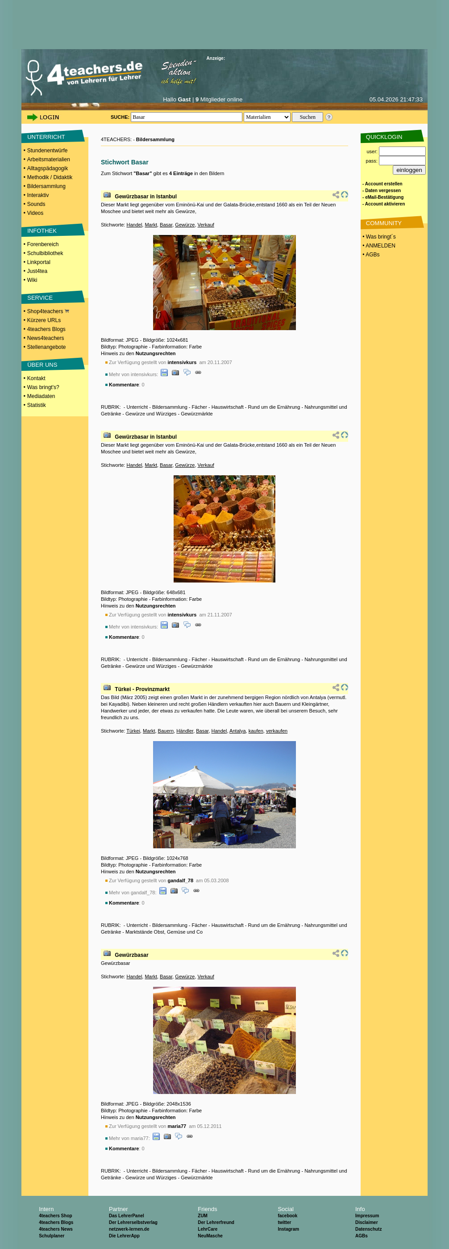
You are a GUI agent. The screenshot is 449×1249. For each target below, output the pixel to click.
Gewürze (185, 224)
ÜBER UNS (42, 364)
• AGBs (370, 254)
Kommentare (124, 384)
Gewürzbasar (131, 955)
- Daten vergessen (381, 190)
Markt (151, 224)
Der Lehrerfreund (216, 1222)
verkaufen (276, 730)
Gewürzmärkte (197, 413)
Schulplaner (51, 1235)
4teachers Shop (55, 1215)
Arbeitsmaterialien (48, 159)
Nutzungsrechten (156, 353)
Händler (184, 730)
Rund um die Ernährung (274, 407)
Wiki (32, 280)
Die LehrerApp (124, 1235)
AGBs (361, 1235)
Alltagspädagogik (47, 168)
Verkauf (206, 224)
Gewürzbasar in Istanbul (146, 196)
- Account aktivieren (383, 203)
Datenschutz (368, 1229)
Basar (166, 224)
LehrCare (207, 1229)
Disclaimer (366, 1222)
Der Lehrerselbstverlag (133, 1222)
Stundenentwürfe (47, 150)
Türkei (133, 730)
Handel (134, 224)
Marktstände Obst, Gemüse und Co (164, 932)
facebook (287, 1215)
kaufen (256, 730)
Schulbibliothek (45, 253)
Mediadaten (41, 396)
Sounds (36, 204)
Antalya (237, 730)
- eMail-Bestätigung (382, 197)
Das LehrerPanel (126, 1215)
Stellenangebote (46, 347)
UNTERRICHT (46, 137)
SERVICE (40, 297)
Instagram (288, 1229)
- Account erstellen (382, 183)
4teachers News (56, 1229)
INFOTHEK (42, 230)
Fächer (199, 407)
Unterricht (137, 407)
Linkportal (38, 262)
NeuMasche (210, 1235)
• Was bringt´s (378, 237)
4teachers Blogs (46, 329)
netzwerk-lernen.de (129, 1229)
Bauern (166, 730)
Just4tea (37, 271)
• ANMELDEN (378, 246)
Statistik (36, 405)
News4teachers (45, 338)
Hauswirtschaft (228, 407)
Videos (35, 213)
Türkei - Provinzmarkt (142, 689)
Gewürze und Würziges (150, 413)
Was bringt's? (43, 387)
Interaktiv (38, 195)
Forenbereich (43, 244)
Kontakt (36, 378)
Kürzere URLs (44, 320)
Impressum (367, 1215)
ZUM (203, 1215)
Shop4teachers (48, 311)
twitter (284, 1222)
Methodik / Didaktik (49, 177)
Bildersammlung (46, 186)
